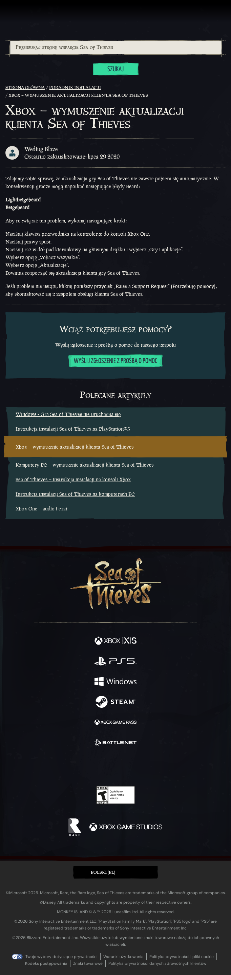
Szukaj (115, 69)
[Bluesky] (163, 767)
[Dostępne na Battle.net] (115, 743)
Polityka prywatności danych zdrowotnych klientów (157, 963)
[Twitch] (94, 766)
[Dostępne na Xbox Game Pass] (115, 723)
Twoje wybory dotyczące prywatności (61, 956)
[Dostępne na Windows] (115, 682)
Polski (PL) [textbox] (103, 872)
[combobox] (115, 47)
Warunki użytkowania (123, 956)
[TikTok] (149, 767)
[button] (115, 872)
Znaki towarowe (88, 963)
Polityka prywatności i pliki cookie (181, 956)
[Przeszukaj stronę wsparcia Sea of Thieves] (116, 47)
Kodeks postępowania (46, 963)
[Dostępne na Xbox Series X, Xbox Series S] (115, 641)
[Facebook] (67, 766)
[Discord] (135, 766)
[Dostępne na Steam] (115, 702)
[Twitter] (80, 766)
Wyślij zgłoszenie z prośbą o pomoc (115, 361)
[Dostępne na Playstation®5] (115, 661)
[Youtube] (115, 766)
